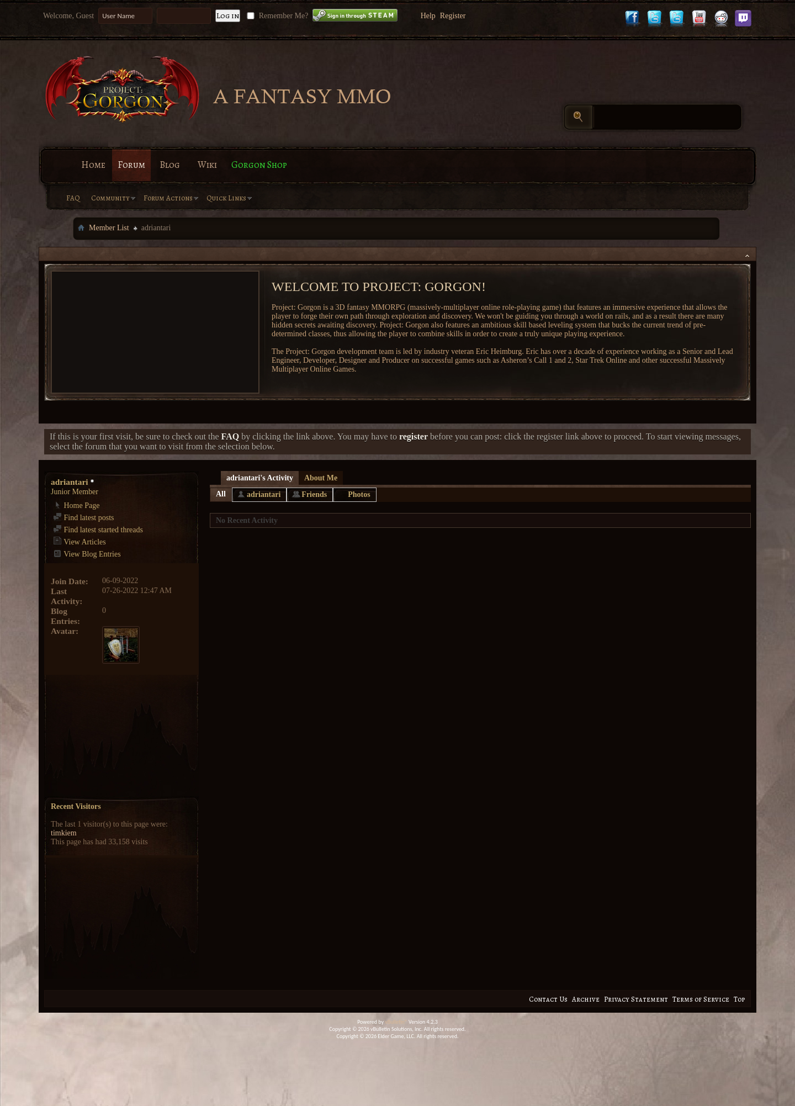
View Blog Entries (87, 554)
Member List (109, 228)
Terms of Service (700, 999)
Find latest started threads (98, 530)
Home (93, 164)
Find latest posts (83, 518)
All (221, 494)
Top (739, 999)
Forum (131, 164)
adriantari (263, 494)
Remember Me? (276, 16)
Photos (359, 494)
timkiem (64, 833)
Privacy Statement (636, 999)
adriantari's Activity (259, 478)
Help (428, 16)
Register (453, 16)
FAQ (73, 198)
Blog (170, 164)
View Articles (79, 542)
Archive (586, 999)
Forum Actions (168, 198)
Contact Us (548, 999)
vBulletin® (396, 1021)
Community (110, 198)
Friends (314, 494)
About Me (320, 478)
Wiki (207, 164)
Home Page (76, 505)
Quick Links (226, 198)
